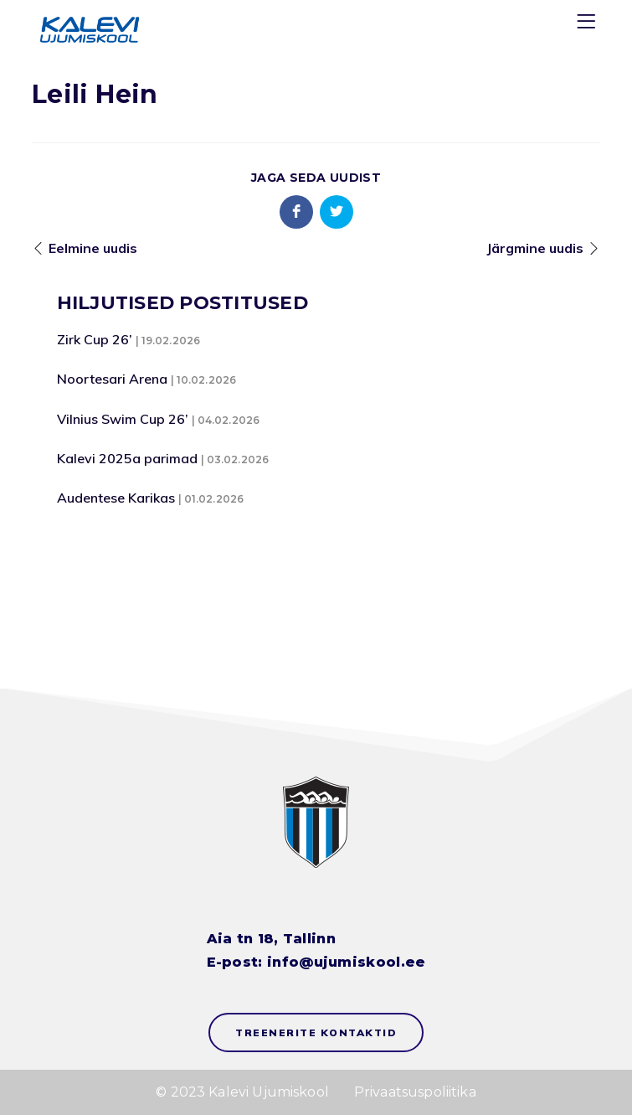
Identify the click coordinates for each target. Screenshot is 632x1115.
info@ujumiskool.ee (346, 962)
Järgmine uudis (534, 248)
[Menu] (588, 25)
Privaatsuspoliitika (415, 1092)
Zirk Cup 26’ (94, 339)
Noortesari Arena (112, 378)
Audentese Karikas (116, 497)
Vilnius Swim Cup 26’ (122, 418)
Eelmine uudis (93, 248)
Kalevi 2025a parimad (127, 458)
